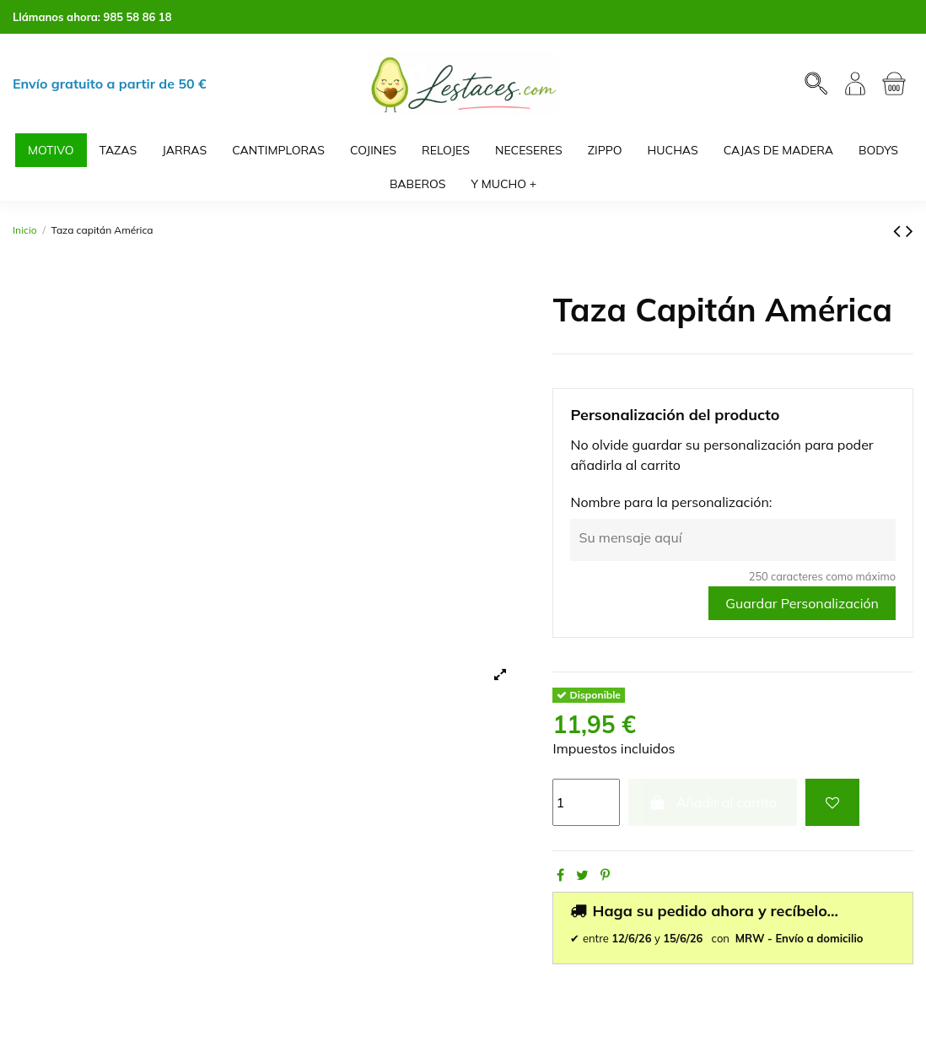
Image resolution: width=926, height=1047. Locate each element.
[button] (504, 184)
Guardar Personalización (802, 603)
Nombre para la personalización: (671, 502)
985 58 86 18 (138, 17)
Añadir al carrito (713, 802)
